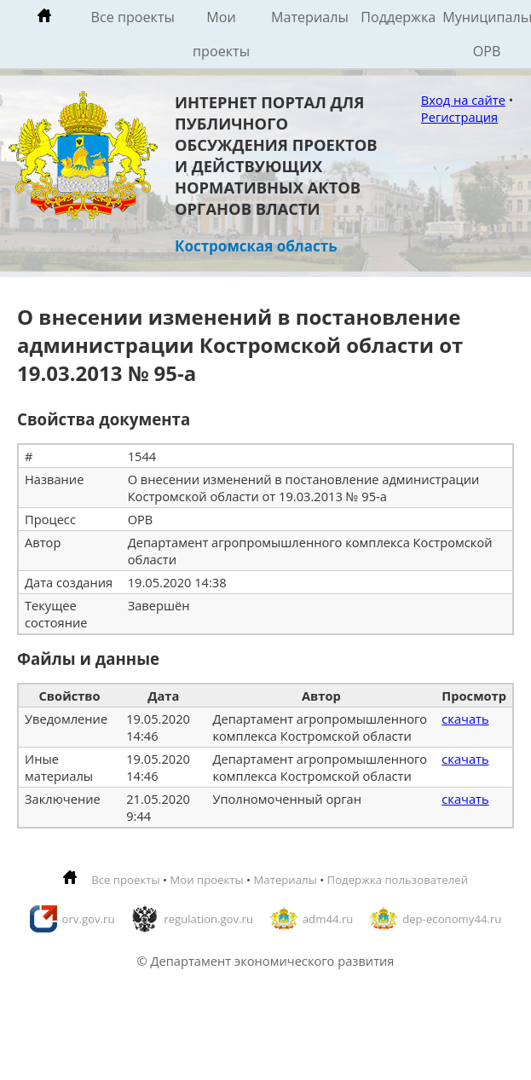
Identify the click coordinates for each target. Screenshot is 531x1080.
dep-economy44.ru (451, 919)
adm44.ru (328, 919)
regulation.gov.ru (208, 919)
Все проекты (133, 17)
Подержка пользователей (397, 879)
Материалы (310, 17)
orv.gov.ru (88, 919)
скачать (465, 718)
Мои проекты (221, 34)
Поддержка (398, 17)
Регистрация (459, 116)
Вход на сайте (463, 99)
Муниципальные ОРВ (486, 34)
